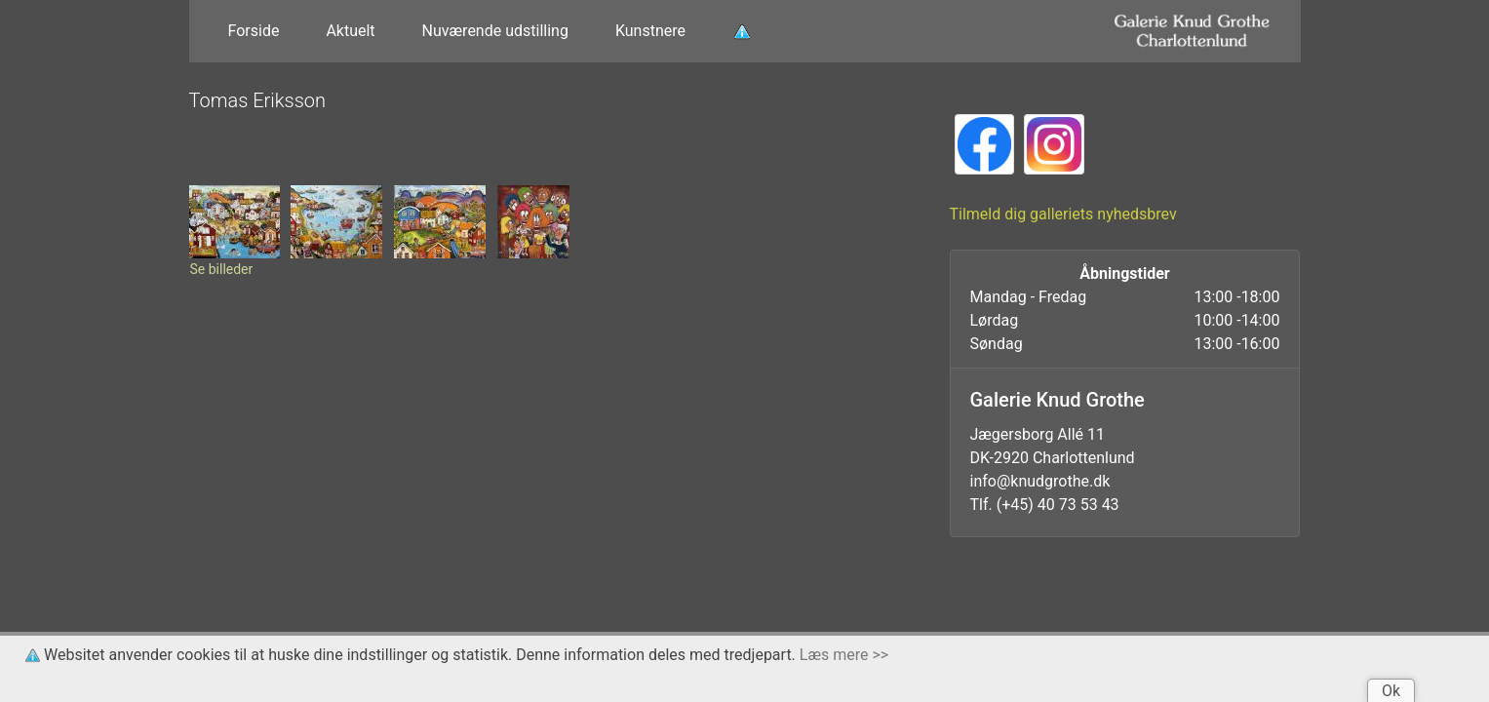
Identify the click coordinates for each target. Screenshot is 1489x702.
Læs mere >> (844, 654)
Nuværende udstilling (495, 30)
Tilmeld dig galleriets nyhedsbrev (1063, 214)
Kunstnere (650, 30)
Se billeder (222, 269)
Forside (254, 30)
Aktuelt (350, 30)
